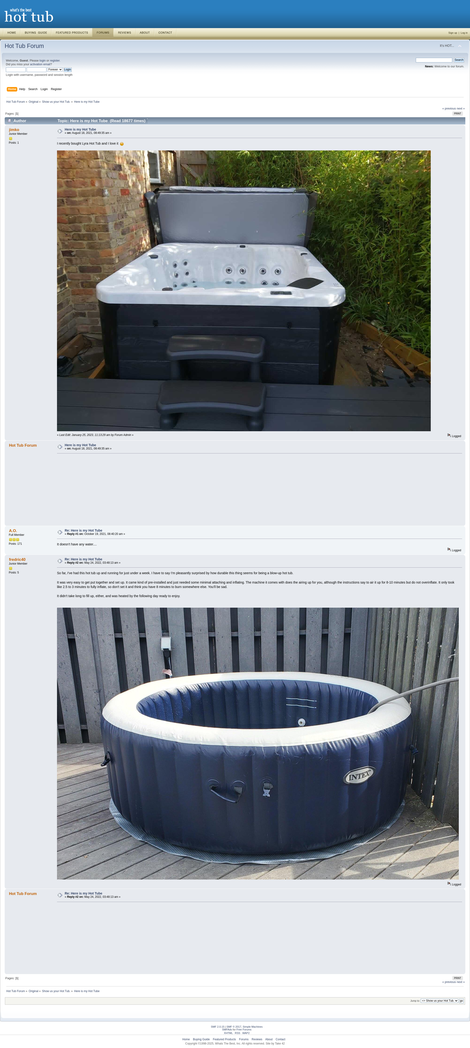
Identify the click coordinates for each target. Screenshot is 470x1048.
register (55, 60)
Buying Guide (201, 1039)
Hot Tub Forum (24, 46)
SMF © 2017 (234, 1026)
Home (186, 1039)
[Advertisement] (197, 489)
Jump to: (415, 1000)
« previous (449, 108)
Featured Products (224, 1039)
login (42, 60)
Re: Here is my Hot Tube (83, 530)
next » (461, 108)
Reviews (257, 1039)
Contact (280, 1039)
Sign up (453, 32)
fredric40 (17, 559)
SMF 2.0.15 (217, 1026)
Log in (464, 32)
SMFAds (227, 1029)
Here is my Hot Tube (80, 129)
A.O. (13, 531)
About (268, 1039)
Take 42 (280, 1043)
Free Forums (243, 1029)
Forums (244, 1039)
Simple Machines (253, 1026)
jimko (14, 130)
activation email (40, 64)
